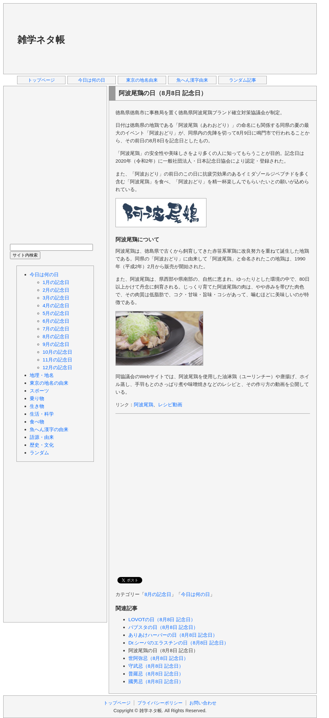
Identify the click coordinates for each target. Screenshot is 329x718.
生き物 (37, 406)
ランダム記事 (242, 80)
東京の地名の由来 (49, 383)
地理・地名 (42, 375)
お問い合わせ (202, 702)
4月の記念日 (56, 305)
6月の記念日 (56, 321)
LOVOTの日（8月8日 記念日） (161, 619)
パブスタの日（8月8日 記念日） (163, 627)
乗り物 (37, 398)
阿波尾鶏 (143, 404)
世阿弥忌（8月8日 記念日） (158, 658)
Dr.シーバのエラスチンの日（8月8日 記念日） (178, 642)
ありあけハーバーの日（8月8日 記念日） (172, 635)
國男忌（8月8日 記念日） (156, 681)
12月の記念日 (57, 367)
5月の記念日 (56, 313)
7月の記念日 (56, 328)
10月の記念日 (57, 352)
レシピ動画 (170, 404)
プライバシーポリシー (160, 702)
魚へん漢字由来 (192, 80)
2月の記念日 (56, 290)
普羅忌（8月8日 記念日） (156, 673)
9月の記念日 (56, 344)
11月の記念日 (57, 359)
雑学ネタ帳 (41, 40)
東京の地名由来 (142, 80)
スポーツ (39, 390)
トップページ (41, 80)
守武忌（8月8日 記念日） (156, 666)
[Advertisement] (112, 38)
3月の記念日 (56, 297)
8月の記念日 (158, 594)
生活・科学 (42, 414)
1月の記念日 (56, 282)
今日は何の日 (91, 80)
